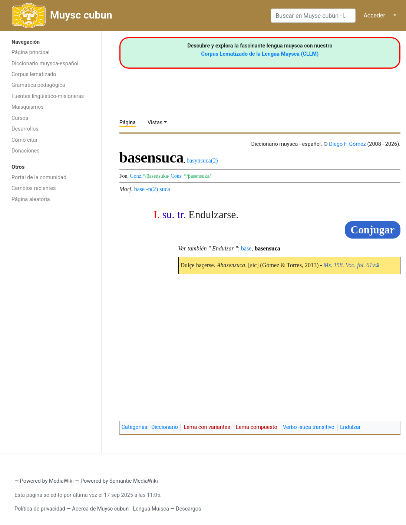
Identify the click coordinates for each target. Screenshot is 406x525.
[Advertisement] (51, 324)
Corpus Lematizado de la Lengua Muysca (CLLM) (260, 54)
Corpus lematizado (33, 74)
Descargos (188, 509)
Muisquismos (27, 107)
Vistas (155, 122)
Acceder (374, 15)
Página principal (30, 52)
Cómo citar (24, 140)
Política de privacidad (39, 509)
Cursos (19, 118)
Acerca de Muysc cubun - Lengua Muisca (120, 509)
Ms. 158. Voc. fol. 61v (349, 265)
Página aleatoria (30, 199)
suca (164, 189)
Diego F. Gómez (347, 144)
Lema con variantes (207, 427)
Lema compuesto (256, 427)
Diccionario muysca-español (44, 63)
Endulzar (350, 427)
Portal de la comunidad (38, 177)
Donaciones (25, 151)
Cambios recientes (33, 188)
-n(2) (152, 189)
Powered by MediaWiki (47, 481)
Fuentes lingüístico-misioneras (47, 96)
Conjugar (373, 230)
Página (127, 122)
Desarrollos (25, 129)
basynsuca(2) (202, 160)
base (139, 189)
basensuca (267, 248)
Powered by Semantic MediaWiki (119, 481)
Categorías (135, 427)
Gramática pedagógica (38, 85)
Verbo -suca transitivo (308, 427)
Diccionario (164, 427)
